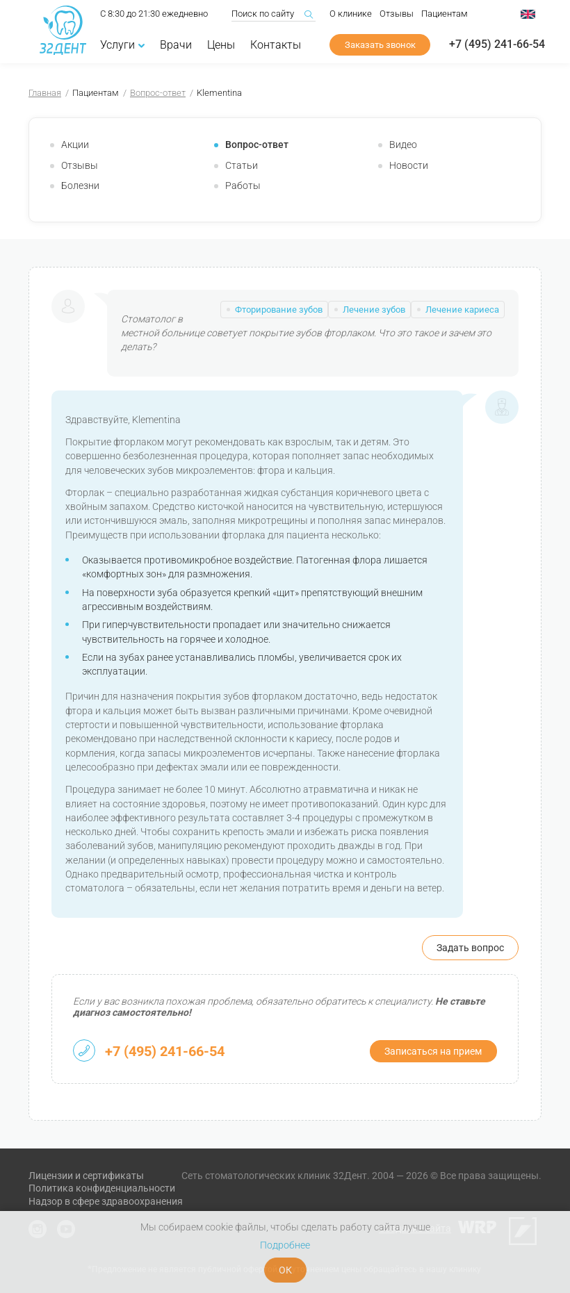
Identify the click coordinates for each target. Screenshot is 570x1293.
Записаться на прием (433, 1051)
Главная (44, 93)
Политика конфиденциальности (101, 1188)
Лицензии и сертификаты (86, 1175)
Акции (75, 144)
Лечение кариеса (462, 309)
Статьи (241, 165)
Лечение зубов (374, 309)
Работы (243, 185)
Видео (403, 144)
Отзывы (397, 15)
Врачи (176, 46)
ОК (285, 1270)
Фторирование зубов (279, 309)
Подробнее (285, 1245)
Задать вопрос (470, 947)
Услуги (122, 46)
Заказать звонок (380, 46)
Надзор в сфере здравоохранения (105, 1201)
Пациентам (444, 15)
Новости (408, 165)
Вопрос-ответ (158, 93)
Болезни (80, 185)
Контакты (275, 46)
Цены (221, 46)
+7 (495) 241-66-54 (497, 45)
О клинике (350, 15)
